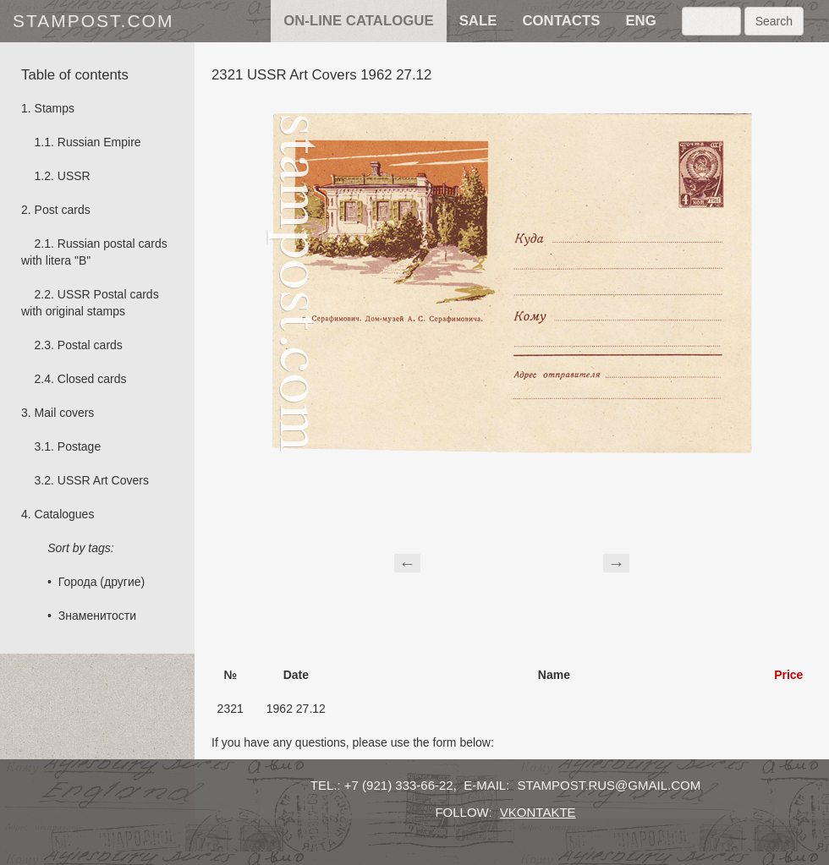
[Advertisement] (511, 560)
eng (640, 21)
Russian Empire (99, 142)
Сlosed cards (92, 379)
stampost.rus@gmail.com (609, 785)
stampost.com (93, 20)
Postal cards (90, 345)
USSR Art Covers (103, 480)
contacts (561, 21)
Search (774, 21)
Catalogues (65, 514)
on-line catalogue (358, 21)
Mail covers (65, 412)
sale (478, 21)
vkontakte (538, 812)
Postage (79, 446)
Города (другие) (101, 582)
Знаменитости (97, 615)
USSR (74, 176)
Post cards (63, 209)
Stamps (54, 108)
